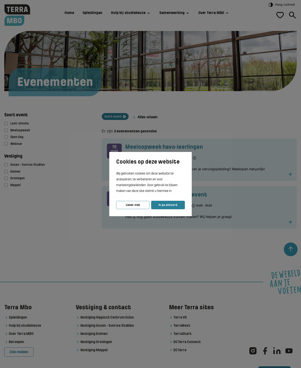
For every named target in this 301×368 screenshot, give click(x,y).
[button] (173, 191)
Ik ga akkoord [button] (167, 205)
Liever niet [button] (133, 205)
